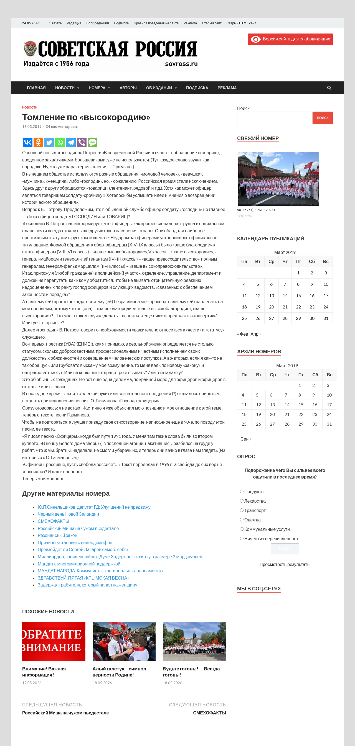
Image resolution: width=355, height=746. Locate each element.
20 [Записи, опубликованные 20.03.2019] (271, 306)
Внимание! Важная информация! (44, 672)
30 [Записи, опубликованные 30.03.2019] (312, 318)
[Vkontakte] (27, 142)
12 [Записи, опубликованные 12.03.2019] (257, 295)
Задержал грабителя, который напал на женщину (87, 584)
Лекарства (255, 500)
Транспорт (255, 510)
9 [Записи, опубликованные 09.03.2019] (312, 284)
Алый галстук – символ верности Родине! (119, 672)
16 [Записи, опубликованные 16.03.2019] (312, 295)
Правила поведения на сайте (156, 23)
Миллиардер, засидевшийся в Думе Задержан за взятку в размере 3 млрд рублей (120, 556)
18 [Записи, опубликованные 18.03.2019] (244, 306)
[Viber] (82, 142)
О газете (55, 23)
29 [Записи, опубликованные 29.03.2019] (298, 318)
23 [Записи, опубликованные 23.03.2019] (312, 306)
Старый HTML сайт (241, 23)
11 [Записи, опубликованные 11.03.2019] (244, 295)
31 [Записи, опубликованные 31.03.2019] (325, 318)
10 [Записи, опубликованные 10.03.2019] (325, 284)
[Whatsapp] (60, 142)
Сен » (245, 438)
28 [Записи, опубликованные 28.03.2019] (285, 318)
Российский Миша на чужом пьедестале (78, 528)
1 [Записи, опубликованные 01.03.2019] (298, 272)
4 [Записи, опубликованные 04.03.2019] (244, 284)
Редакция (74, 23)
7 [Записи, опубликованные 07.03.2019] (285, 284)
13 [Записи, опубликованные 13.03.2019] (271, 295)
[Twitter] (49, 142)
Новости (65, 88)
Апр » (256, 333)
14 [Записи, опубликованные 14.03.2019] (285, 295)
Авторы (128, 88)
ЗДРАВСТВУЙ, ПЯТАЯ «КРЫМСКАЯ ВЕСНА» (83, 577)
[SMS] (92, 142)
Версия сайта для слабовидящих (290, 38)
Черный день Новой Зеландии (68, 513)
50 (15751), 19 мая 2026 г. (256, 210)
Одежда (252, 519)
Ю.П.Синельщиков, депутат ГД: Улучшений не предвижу (94, 507)
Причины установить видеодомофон (75, 542)
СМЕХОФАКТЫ (53, 521)
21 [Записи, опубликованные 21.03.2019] (285, 306)
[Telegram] (71, 142)
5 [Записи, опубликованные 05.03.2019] (258, 284)
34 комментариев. (62, 126)
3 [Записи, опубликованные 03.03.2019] (325, 272)
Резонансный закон (57, 535)
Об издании (159, 88)
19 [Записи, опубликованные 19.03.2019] (257, 306)
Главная (36, 88)
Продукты (254, 491)
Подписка (121, 23)
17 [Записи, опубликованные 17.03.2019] (325, 295)
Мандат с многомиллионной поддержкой (79, 563)
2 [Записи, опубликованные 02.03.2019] (312, 272)
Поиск (243, 108)
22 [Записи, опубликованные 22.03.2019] (298, 306)
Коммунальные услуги (267, 529)
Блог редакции (98, 23)
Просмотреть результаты (285, 564)
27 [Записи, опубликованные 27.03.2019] (271, 318)
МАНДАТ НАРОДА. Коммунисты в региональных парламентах (100, 570)
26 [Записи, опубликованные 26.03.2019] (257, 318)
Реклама (190, 23)
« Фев (242, 333)
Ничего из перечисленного (271, 538)
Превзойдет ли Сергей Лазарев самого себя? (83, 549)
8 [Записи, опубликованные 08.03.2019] (298, 284)
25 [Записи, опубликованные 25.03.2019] (244, 318)
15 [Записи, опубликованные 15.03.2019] (298, 295)
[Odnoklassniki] (38, 142)
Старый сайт (212, 23)
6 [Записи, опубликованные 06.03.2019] (271, 284)
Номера (97, 88)
